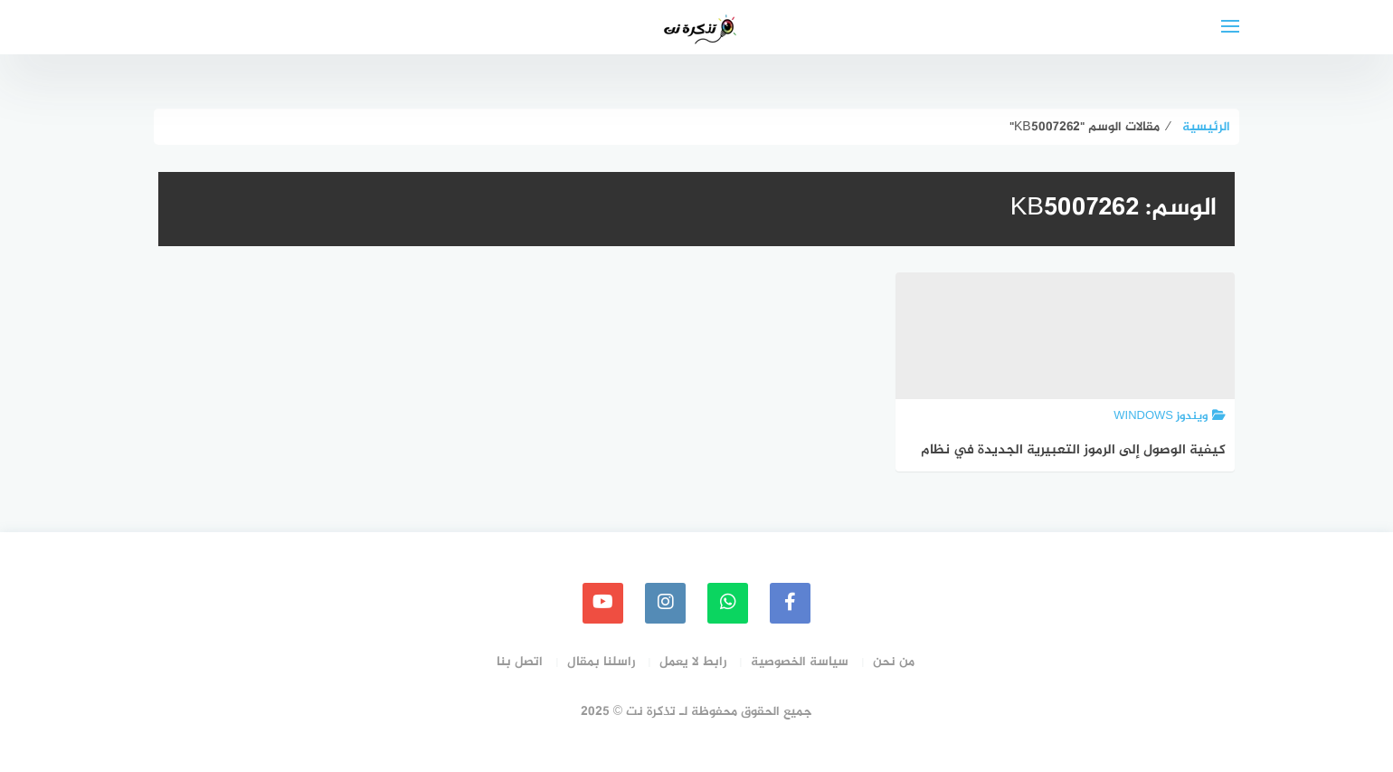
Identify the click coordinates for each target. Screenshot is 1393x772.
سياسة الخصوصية (799, 662)
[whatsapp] (727, 603)
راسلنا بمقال (601, 662)
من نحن (893, 662)
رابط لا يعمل (692, 662)
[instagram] (665, 603)
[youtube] (603, 603)
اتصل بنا (520, 662)
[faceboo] (790, 603)
